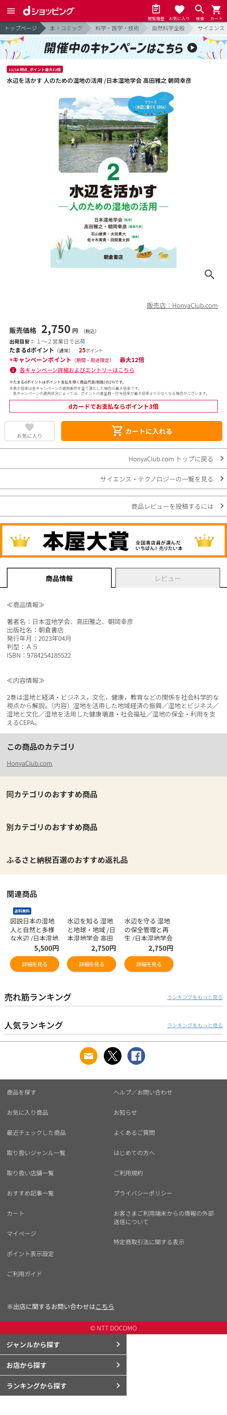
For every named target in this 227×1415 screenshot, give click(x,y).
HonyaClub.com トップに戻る (171, 458)
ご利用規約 (128, 1173)
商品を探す (21, 1092)
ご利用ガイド (24, 1274)
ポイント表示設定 (30, 1253)
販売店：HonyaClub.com (182, 305)
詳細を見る (34, 964)
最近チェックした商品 (36, 1132)
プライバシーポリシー (143, 1193)
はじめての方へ (134, 1152)
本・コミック (66, 28)
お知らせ (125, 1112)
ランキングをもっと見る (195, 996)
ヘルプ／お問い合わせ (143, 1092)
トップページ (20, 28)
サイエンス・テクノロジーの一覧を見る (156, 479)
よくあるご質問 (134, 1132)
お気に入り (29, 435)
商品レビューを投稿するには (172, 506)
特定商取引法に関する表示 (149, 1242)
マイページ (21, 1233)
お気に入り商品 (27, 1112)
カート (15, 1213)
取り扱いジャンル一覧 (36, 1152)
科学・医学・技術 (117, 28)
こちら (104, 1306)
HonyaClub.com (29, 763)
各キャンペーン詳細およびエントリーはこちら (77, 370)
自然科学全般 (168, 28)
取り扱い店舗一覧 (30, 1173)
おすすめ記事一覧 (30, 1193)
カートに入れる (142, 431)
